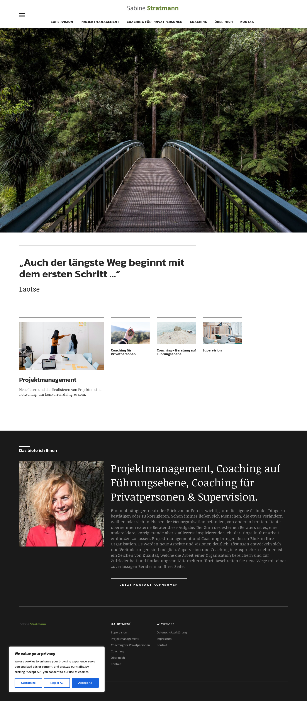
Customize (28, 683)
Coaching (198, 21)
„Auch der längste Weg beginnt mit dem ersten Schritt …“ (101, 268)
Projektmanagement (100, 21)
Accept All (85, 683)
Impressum (164, 639)
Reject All (56, 683)
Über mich (224, 21)
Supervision (62, 21)
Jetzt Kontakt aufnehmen (149, 584)
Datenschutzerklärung (172, 632)
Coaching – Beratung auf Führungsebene (176, 352)
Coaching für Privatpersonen (154, 21)
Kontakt (248, 21)
